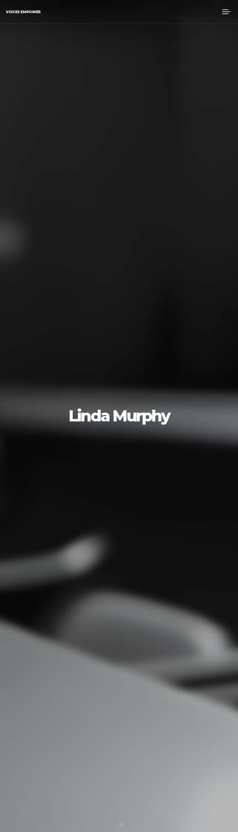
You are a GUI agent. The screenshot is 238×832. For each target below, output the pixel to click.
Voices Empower (23, 12)
